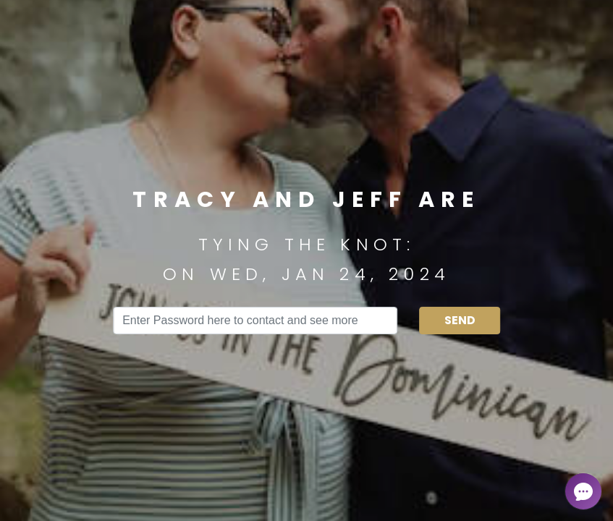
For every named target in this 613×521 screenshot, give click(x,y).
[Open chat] (583, 491)
